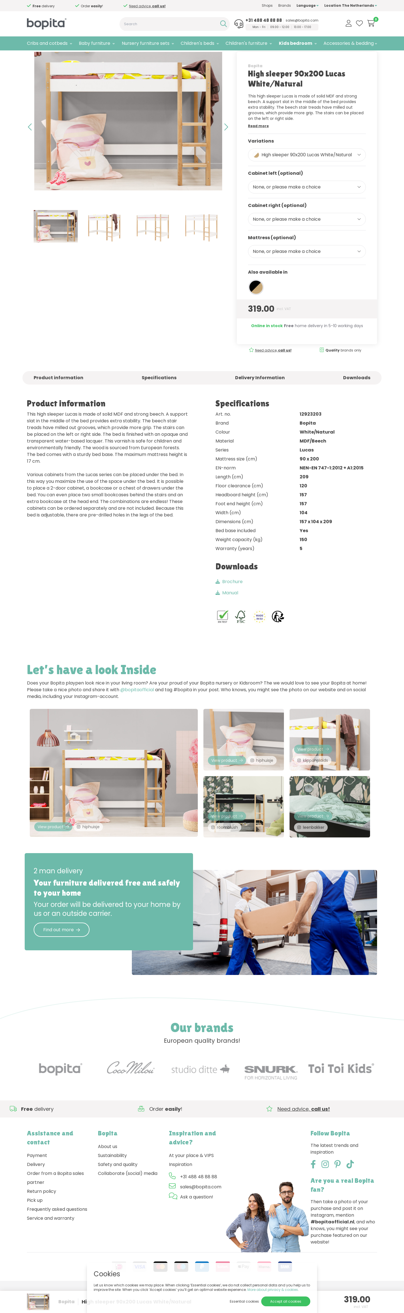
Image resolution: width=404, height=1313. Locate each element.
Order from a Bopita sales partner (55, 1201)
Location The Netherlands (350, 5)
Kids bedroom (295, 43)
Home (32, 57)
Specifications (159, 395)
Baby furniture (94, 43)
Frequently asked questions (57, 1232)
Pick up (35, 1223)
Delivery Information (260, 395)
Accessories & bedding (348, 43)
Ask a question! (196, 1220)
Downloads (356, 395)
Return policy (41, 1214)
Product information (58, 395)
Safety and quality (117, 1187)
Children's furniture (246, 43)
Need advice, (147, 6)
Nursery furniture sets (145, 43)
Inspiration (180, 1187)
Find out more (61, 952)
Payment (37, 1178)
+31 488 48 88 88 (263, 20)
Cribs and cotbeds (47, 43)
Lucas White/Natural (93, 57)
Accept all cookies (285, 1301)
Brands (284, 5)
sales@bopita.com (302, 20)
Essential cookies (244, 1301)
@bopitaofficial (137, 707)
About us (107, 1169)
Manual (226, 610)
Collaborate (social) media (127, 1196)
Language (308, 5)
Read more (258, 143)
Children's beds (197, 43)
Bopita (255, 83)
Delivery (36, 1187)
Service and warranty (50, 1241)
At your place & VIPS (191, 1178)
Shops (267, 5)
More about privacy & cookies (272, 1289)
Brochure (229, 599)
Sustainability (112, 1178)
